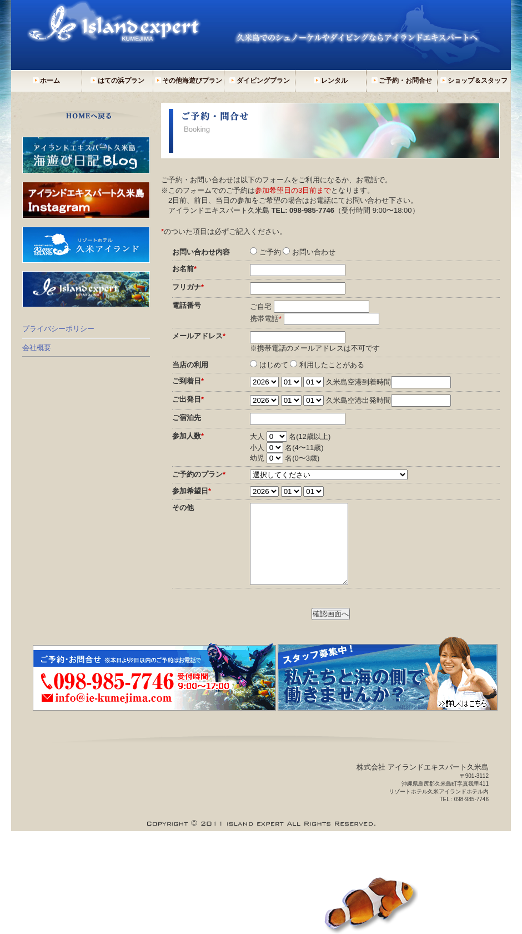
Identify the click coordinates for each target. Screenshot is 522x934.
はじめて (273, 365)
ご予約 (270, 252)
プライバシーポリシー (58, 328)
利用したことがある (331, 365)
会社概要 (36, 347)
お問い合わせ (313, 252)
